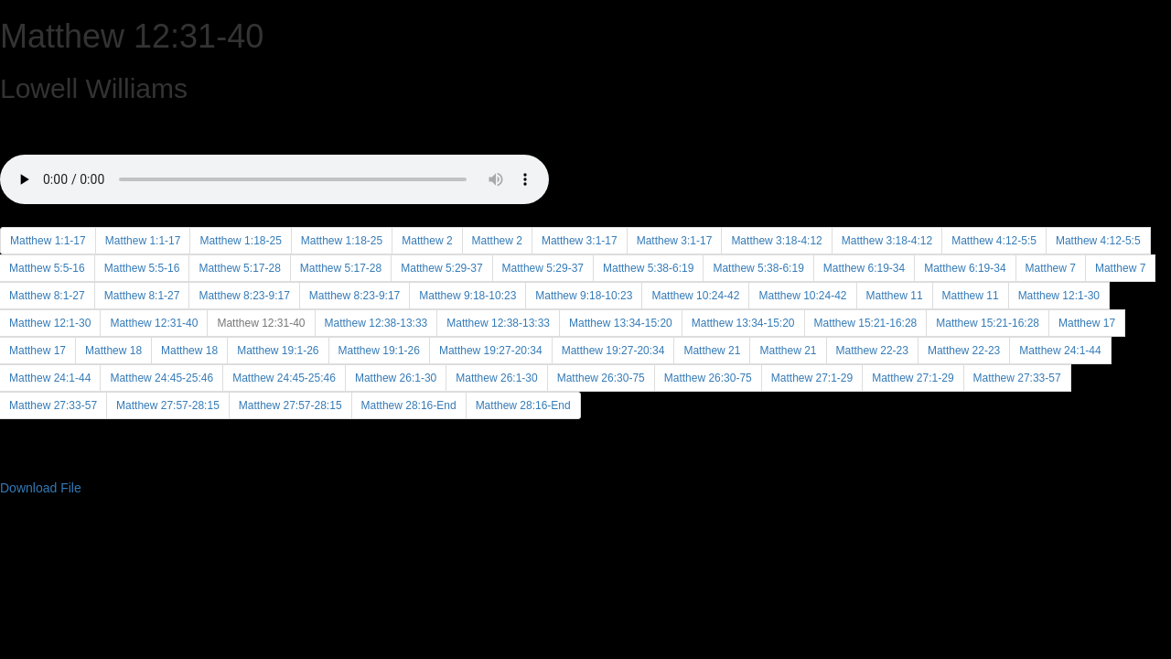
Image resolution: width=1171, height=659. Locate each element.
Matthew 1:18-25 (240, 240)
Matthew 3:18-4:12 (776, 240)
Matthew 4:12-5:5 (994, 240)
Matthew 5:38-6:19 (648, 268)
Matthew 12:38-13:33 (376, 323)
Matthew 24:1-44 (1060, 350)
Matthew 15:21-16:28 (866, 323)
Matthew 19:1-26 (277, 350)
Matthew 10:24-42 (695, 295)
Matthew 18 (113, 350)
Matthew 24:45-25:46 (161, 378)
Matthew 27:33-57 (1017, 378)
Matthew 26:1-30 (395, 378)
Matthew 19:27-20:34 (491, 350)
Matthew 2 (427, 240)
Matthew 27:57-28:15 (168, 405)
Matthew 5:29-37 (441, 268)
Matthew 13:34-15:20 (620, 323)
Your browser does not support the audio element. (274, 158)
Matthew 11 (894, 295)
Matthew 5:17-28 (239, 268)
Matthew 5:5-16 (142, 268)
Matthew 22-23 (872, 350)
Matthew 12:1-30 (1059, 295)
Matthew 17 (1086, 323)
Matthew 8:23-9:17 (244, 295)
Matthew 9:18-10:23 (467, 295)
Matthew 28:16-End (409, 405)
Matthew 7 (1051, 268)
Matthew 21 (711, 350)
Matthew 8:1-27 (142, 295)
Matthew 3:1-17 (580, 240)
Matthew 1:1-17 (48, 240)
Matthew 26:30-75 (601, 378)
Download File (40, 488)
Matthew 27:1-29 (812, 378)
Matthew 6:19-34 (864, 268)
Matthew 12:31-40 (154, 323)
